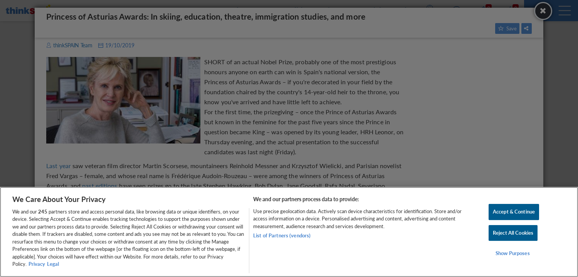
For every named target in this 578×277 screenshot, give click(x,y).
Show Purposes (513, 253)
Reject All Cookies (513, 233)
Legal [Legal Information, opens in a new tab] (53, 264)
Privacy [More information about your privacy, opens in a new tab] (37, 264)
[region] (289, 232)
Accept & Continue (514, 212)
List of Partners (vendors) (282, 235)
